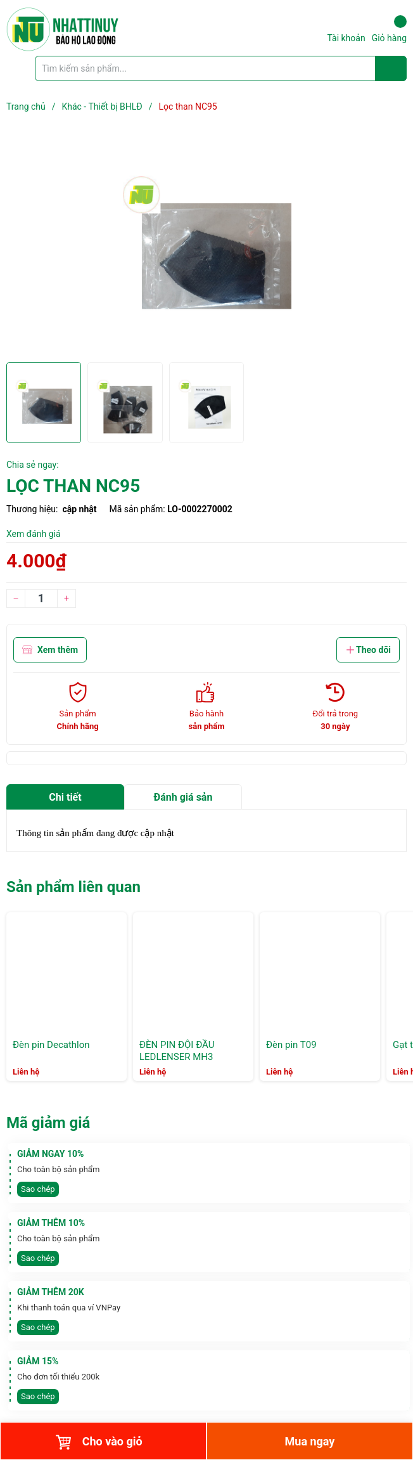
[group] (206, 245)
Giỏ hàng (389, 29)
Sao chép (38, 1189)
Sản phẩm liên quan (73, 887)
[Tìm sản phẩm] (221, 68)
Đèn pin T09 (291, 1044)
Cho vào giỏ (99, 1442)
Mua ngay (310, 1441)
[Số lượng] (41, 598)
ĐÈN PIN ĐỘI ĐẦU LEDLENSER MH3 (176, 1051)
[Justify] (391, 68)
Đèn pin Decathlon (51, 1044)
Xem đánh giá (33, 534)
